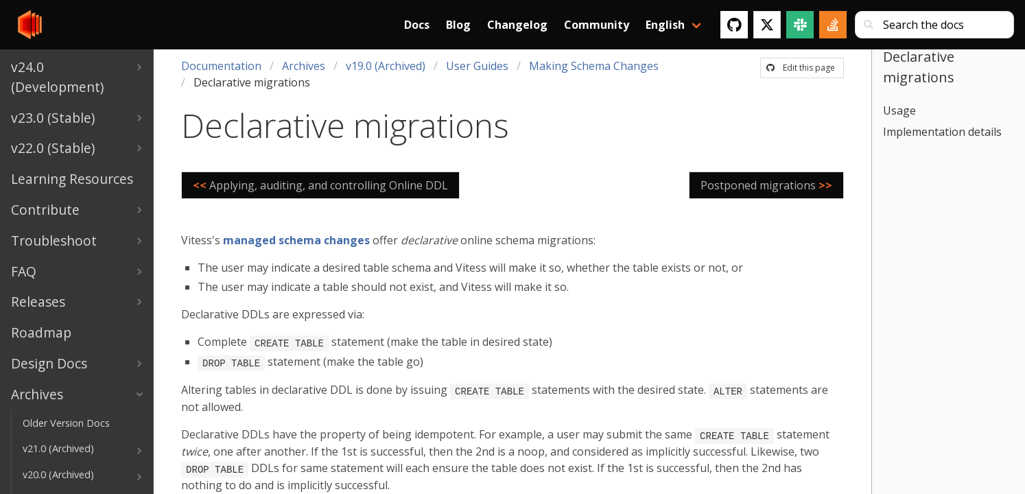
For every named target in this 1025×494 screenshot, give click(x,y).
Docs (416, 24)
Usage (899, 110)
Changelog (517, 24)
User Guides (477, 65)
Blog (458, 24)
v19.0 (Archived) (385, 65)
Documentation (221, 65)
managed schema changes (296, 240)
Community (596, 24)
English (665, 24)
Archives (303, 65)
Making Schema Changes (594, 65)
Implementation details (942, 131)
